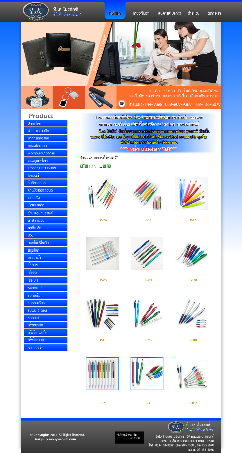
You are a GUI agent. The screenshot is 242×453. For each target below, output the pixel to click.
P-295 (148, 340)
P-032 (193, 403)
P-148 (193, 280)
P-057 (103, 220)
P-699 (148, 280)
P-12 (193, 220)
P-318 (193, 340)
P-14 (148, 220)
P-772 (103, 280)
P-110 (103, 340)
